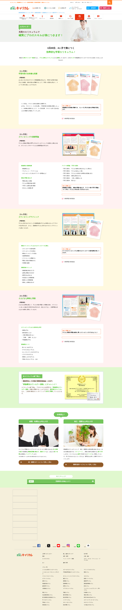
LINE (75, 546)
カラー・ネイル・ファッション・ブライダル (92, 559)
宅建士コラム (66, 594)
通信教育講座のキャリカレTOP (26, 12)
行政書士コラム (88, 594)
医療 (43, 556)
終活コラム (86, 588)
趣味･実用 (65, 563)
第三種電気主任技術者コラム (49, 600)
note (85, 546)
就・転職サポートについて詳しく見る (39, 462)
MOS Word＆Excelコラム (90, 600)
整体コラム (86, 572)
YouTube (54, 546)
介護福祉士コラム (46, 590)
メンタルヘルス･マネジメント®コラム (50, 573)
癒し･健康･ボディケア (68, 553)
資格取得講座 (38, 12)
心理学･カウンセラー (47, 553)
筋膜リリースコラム (89, 580)
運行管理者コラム (67, 597)
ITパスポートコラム (47, 602)
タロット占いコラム (68, 605)
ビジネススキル (46, 558)
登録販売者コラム (46, 585)
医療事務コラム (67, 585)
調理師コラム (66, 583)
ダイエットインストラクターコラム (71, 577)
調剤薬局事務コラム (89, 585)
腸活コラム (66, 580)
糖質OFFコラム (88, 583)
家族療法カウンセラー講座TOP (49, 12)
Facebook (34, 546)
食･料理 (86, 553)
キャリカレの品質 (51, 8)
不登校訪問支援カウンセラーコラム (71, 573)
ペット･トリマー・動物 (69, 558)
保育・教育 (66, 556)
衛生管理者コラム (67, 600)
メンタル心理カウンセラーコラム (50, 570)
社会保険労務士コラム (47, 597)
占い (43, 563)
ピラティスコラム (46, 580)
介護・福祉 (86, 556)
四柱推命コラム (46, 607)
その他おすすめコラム (89, 607)
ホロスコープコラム (89, 605)
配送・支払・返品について (87, 2)
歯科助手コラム (46, 588)
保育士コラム (66, 588)
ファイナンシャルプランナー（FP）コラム (91, 591)
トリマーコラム (67, 602)
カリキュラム (61, 12)
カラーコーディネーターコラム (91, 602)
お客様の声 (63, 8)
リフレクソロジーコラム (48, 576)
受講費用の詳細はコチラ (50, 481)
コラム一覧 (45, 567)
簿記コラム (45, 594)
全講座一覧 (37, 8)
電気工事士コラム (88, 597)
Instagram (64, 546)
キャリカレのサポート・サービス (77, 8)
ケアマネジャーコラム (68, 590)
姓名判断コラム (67, 607)
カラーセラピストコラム (69, 570)
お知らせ (71, 2)
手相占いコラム (46, 605)
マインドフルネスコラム (90, 570)
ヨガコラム (86, 576)
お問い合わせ (77, 2)
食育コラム (45, 583)
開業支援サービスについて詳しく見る (84, 464)
